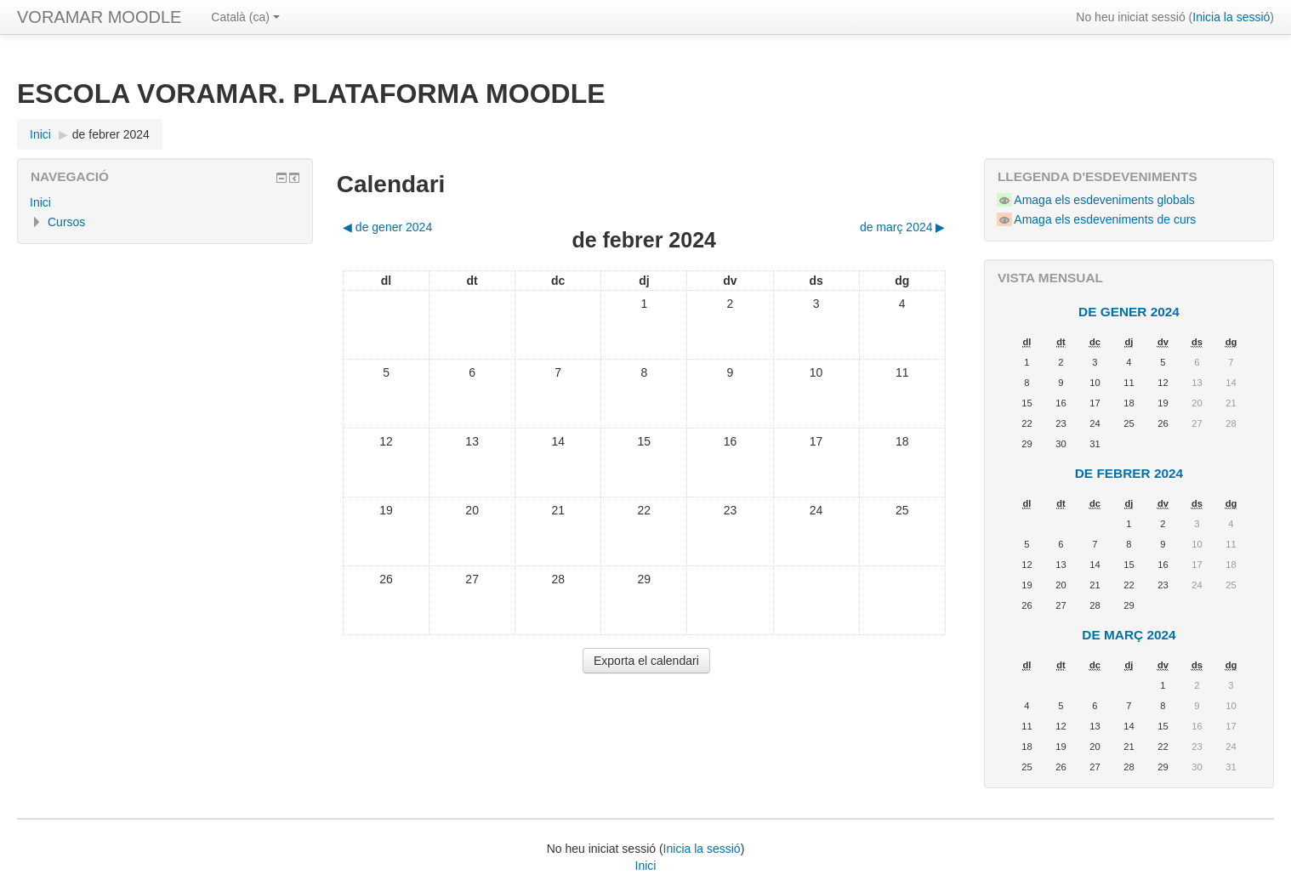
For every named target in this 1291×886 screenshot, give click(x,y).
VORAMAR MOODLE (99, 17)
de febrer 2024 (111, 134)
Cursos (66, 222)
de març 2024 (1128, 635)
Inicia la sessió (1231, 17)
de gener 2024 (1129, 311)
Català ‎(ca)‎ (245, 17)
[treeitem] (165, 202)
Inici (40, 202)
